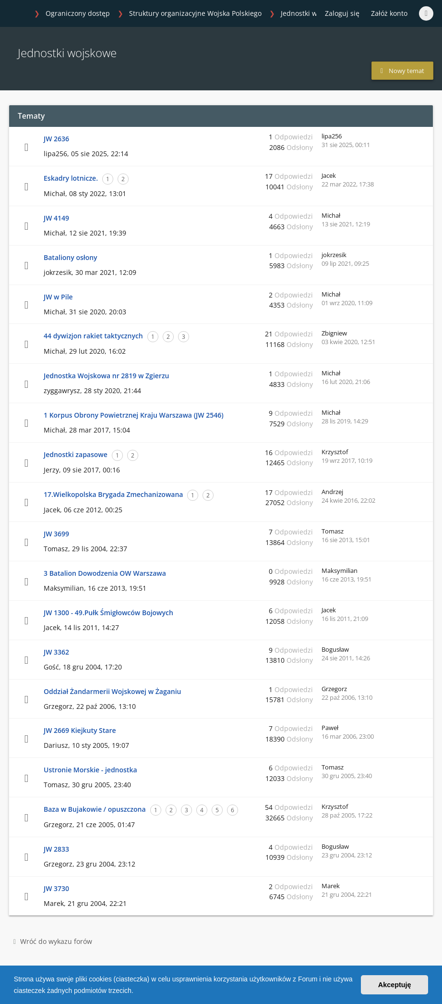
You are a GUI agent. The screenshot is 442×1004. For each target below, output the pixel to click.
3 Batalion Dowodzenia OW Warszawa (105, 573)
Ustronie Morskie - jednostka (90, 769)
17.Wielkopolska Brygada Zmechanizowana (113, 494)
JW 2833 (56, 849)
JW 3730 (56, 888)
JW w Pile (58, 296)
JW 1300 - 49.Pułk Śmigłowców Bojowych (108, 612)
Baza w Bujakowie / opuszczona (95, 809)
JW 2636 (56, 138)
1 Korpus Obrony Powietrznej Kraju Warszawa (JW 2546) (134, 415)
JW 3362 (56, 652)
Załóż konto (389, 13)
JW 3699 (56, 533)
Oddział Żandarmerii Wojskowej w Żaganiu (112, 691)
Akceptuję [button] (394, 985)
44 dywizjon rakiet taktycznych (93, 335)
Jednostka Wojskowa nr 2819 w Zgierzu (106, 375)
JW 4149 (56, 218)
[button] (136, 991)
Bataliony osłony (70, 257)
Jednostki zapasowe (76, 454)
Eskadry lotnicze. (71, 178)
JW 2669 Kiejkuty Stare (80, 730)
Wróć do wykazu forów (52, 941)
